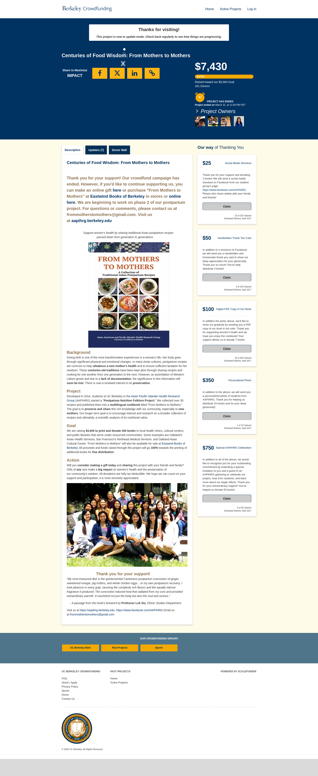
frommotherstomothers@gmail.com (92, 631)
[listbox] (123, 97)
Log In (251, 9)
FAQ (64, 695)
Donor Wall (119, 167)
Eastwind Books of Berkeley (117, 213)
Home (210, 9)
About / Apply (69, 699)
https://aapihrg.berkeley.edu (97, 627)
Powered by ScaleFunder (238, 688)
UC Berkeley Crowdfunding (81, 688)
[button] (71, 97)
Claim (227, 223)
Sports (159, 664)
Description (72, 167)
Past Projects (119, 664)
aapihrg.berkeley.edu (91, 237)
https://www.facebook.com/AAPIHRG (139, 627)
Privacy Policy (70, 703)
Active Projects (231, 9)
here (117, 207)
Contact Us (68, 715)
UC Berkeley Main (80, 664)
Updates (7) (96, 167)
